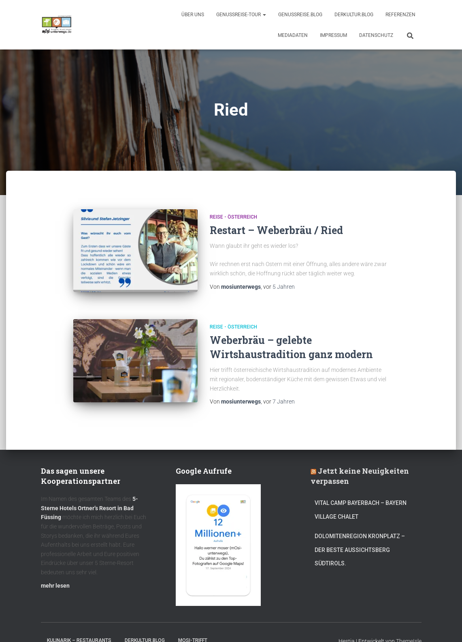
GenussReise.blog (300, 14)
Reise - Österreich (233, 217)
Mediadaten (293, 35)
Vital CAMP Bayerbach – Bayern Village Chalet (361, 510)
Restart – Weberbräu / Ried (276, 230)
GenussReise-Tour (241, 14)
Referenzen (400, 14)
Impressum (333, 35)
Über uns (192, 14)
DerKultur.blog (353, 14)
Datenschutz (376, 35)
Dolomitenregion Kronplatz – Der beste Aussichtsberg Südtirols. (360, 550)
